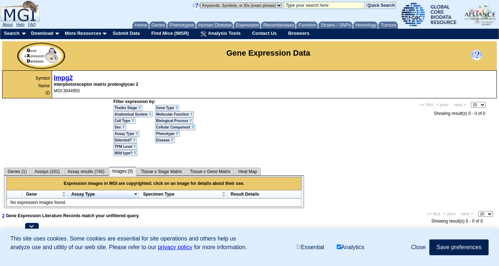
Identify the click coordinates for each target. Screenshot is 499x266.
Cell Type (124, 121)
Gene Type (167, 108)
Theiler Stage (128, 108)
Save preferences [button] (459, 247)
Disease (165, 140)
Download (42, 33)
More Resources (83, 33)
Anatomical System (133, 114)
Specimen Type (158, 194)
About (8, 24)
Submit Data (126, 33)
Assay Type (126, 134)
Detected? (125, 140)
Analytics (350, 247)
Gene (31, 194)
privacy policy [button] (175, 247)
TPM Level (125, 147)
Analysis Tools (220, 34)
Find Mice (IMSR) (170, 33)
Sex (120, 127)
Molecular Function (174, 114)
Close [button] (418, 247)
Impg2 (63, 77)
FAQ (32, 24)
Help (20, 24)
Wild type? (125, 153)
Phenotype (167, 134)
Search (11, 33)
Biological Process (174, 121)
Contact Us (264, 33)
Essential (310, 247)
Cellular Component (175, 127)
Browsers (298, 33)
